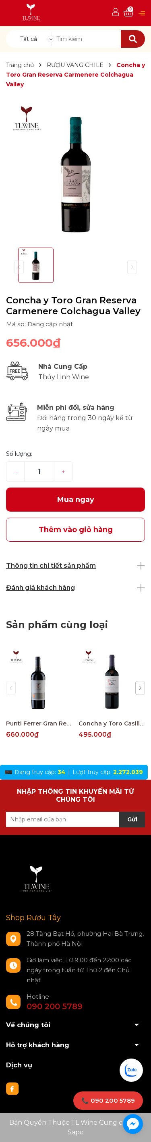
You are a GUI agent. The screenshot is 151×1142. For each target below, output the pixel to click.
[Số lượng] (39, 471)
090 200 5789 (55, 1006)
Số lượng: (19, 453)
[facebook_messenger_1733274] (133, 1124)
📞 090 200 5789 (108, 1100)
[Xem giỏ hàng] (128, 13)
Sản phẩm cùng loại (57, 624)
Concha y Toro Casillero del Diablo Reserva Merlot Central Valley (112, 723)
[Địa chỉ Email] (75, 819)
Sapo (76, 1132)
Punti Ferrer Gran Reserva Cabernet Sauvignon (39, 723)
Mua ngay (75, 499)
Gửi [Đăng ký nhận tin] (132, 819)
